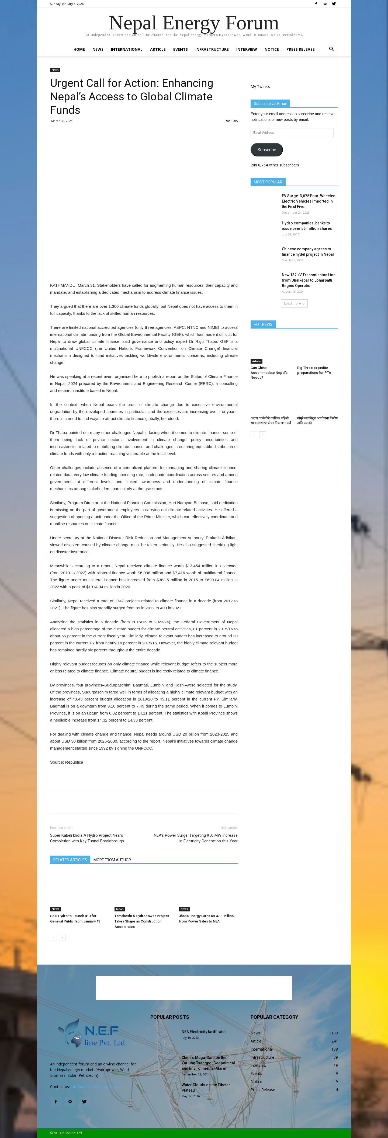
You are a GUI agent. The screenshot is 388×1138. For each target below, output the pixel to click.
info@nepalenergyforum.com (96, 1086)
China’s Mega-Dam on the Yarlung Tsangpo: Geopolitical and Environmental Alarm (208, 1063)
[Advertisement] (144, 268)
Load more (294, 303)
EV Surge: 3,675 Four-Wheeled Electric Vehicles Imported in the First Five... (308, 201)
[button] (331, 49)
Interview (246, 49)
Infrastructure (212, 49)
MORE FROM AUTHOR (112, 860)
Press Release (300, 49)
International (127, 49)
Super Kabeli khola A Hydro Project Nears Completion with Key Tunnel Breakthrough (87, 838)
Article (158, 49)
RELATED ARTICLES (70, 860)
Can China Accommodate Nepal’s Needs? (269, 373)
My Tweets (260, 86)
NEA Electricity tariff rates (204, 1032)
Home (79, 49)
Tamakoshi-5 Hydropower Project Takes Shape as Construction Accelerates (142, 921)
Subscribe (266, 150)
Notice (272, 49)
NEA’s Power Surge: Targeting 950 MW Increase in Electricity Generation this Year (196, 838)
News (97, 49)
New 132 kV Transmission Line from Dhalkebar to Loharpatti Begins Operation (308, 280)
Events (180, 49)
